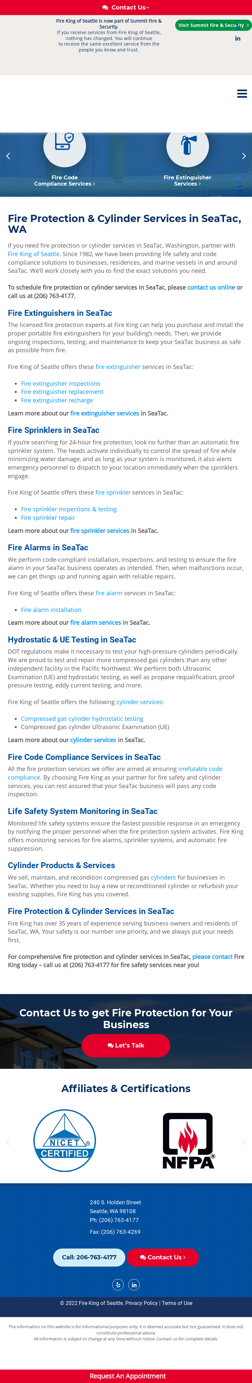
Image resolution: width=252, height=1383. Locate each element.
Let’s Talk (126, 1070)
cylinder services (139, 726)
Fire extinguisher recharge (57, 425)
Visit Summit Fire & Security (211, 25)
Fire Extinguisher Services (187, 205)
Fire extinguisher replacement (62, 416)
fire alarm (108, 617)
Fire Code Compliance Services (64, 205)
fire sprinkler (113, 517)
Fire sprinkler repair (48, 542)
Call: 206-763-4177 (89, 1282)
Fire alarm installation (51, 634)
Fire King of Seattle (33, 278)
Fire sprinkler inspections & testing (69, 534)
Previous (8, 180)
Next (244, 180)
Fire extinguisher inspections (60, 408)
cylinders (163, 902)
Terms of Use (177, 1328)
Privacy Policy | (142, 1328)
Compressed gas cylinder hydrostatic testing (82, 743)
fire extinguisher (117, 391)
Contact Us (162, 1282)
